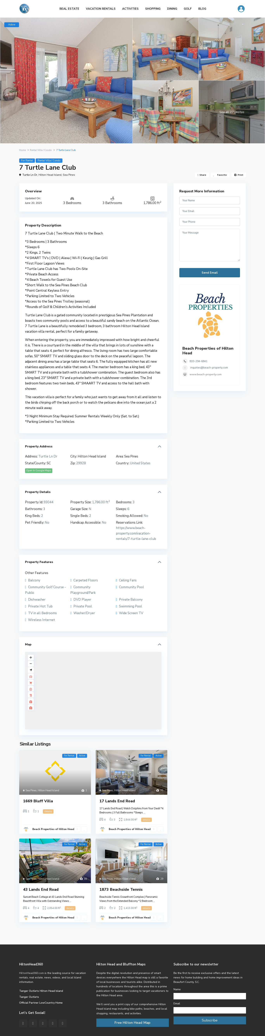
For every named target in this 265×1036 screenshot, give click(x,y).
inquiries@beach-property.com (209, 367)
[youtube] (53, 1023)
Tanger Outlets (29, 997)
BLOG (202, 9)
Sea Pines (69, 175)
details (48, 811)
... (144, 812)
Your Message (209, 245)
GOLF (188, 9)
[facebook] (23, 1023)
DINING (172, 9)
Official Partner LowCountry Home (41, 1003)
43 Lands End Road (41, 889)
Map (28, 644)
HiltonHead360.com (31, 973)
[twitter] (33, 1023)
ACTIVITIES (130, 9)
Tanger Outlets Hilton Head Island (41, 991)
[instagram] (63, 1023)
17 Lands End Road (117, 801)
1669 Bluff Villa (38, 801)
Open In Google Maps (38, 470)
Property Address (39, 446)
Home (22, 150)
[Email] (210, 1010)
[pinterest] (43, 1023)
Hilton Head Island (50, 175)
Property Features (39, 562)
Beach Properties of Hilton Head (53, 829)
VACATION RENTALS (101, 9)
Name (177, 989)
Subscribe (210, 1020)
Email (177, 1003)
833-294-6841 (198, 361)
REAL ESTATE (69, 9)
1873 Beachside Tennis (121, 889)
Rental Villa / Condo (41, 150)
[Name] (210, 996)
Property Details (38, 492)
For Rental (27, 160)
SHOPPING (153, 9)
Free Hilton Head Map (132, 1022)
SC (49, 463)
